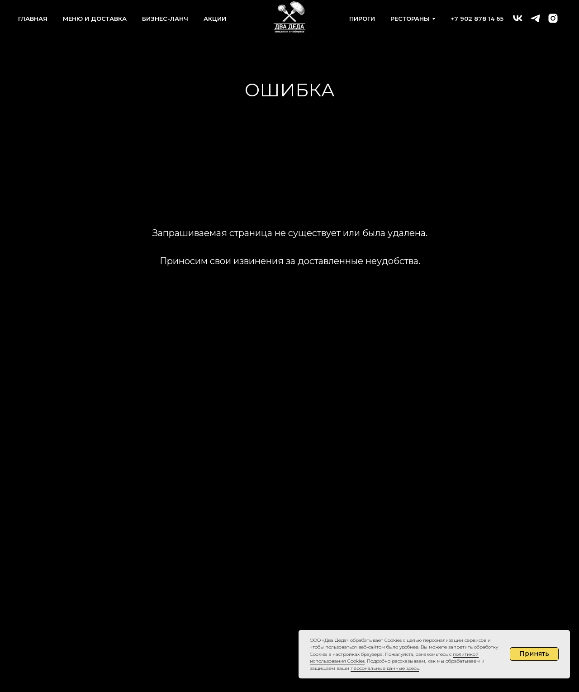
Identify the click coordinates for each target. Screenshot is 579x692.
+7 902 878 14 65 (477, 18)
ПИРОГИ (362, 18)
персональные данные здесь (385, 668)
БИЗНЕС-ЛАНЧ (165, 18)
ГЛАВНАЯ (32, 18)
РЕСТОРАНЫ (410, 18)
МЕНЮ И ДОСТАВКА (95, 18)
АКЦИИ (215, 18)
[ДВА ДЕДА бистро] (517, 18)
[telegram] (535, 18)
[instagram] (553, 18)
